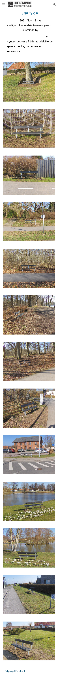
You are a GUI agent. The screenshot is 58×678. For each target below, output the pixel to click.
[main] (29, 31)
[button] (3, 4)
